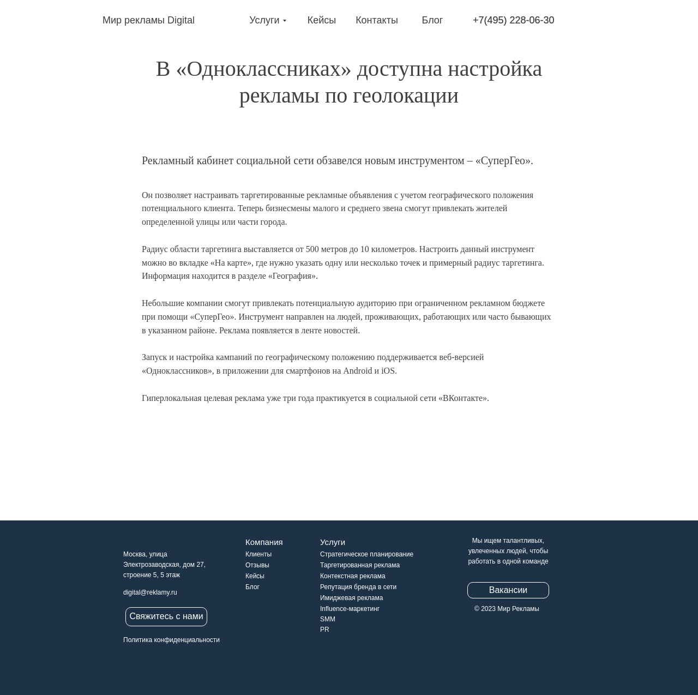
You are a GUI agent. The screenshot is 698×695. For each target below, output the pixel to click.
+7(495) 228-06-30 (514, 20)
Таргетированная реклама (360, 565)
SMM (327, 619)
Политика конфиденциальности (171, 640)
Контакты (377, 20)
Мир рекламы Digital (149, 20)
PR (324, 629)
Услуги (264, 20)
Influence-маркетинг (350, 609)
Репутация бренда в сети (358, 587)
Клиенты (258, 554)
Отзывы (257, 565)
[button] (166, 616)
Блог (432, 20)
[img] (89, 20)
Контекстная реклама (353, 576)
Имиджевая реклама (351, 598)
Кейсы (322, 20)
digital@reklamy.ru (150, 592)
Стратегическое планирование (366, 554)
